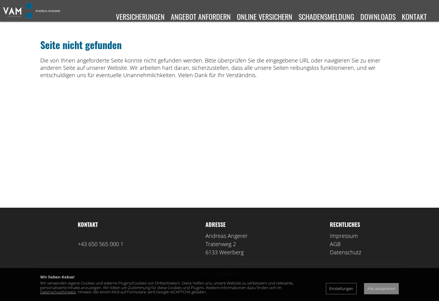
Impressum (344, 244)
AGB (335, 252)
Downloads (378, 16)
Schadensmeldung (326, 16)
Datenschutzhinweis (58, 292)
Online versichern (264, 16)
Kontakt (414, 16)
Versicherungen (140, 16)
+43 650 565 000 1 (100, 252)
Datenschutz (345, 261)
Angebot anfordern (201, 16)
